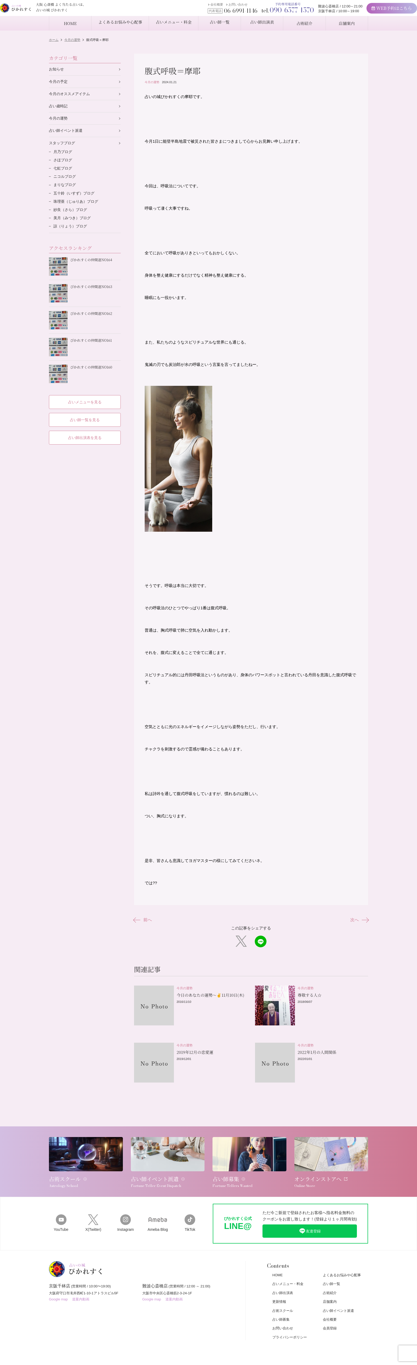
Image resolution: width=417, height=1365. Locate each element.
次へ (358, 922)
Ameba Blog (158, 1210)
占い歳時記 (59, 107)
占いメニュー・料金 (287, 1272)
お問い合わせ (217, 7)
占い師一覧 (331, 1272)
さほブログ (63, 164)
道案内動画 (80, 1290)
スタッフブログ (63, 146)
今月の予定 (59, 82)
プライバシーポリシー (289, 1325)
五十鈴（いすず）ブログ (75, 199)
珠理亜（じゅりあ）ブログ (77, 208)
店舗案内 (330, 1289)
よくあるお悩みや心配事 (342, 1263)
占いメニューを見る (85, 397)
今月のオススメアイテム (71, 95)
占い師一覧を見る (85, 415)
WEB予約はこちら (371, 11)
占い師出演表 (282, 1281)
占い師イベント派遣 (67, 133)
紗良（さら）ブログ (71, 216)
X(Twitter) (93, 1210)
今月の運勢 (152, 82)
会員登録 (330, 1316)
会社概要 (196, 7)
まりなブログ (65, 190)
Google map (58, 1290)
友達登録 (310, 1218)
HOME (277, 1263)
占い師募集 (281, 1307)
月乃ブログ (63, 155)
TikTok (190, 1210)
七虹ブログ (63, 173)
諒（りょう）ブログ (71, 234)
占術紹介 (330, 1281)
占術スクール (282, 1298)
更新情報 (279, 1289)
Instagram (125, 1210)
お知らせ (57, 69)
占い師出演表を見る (85, 433)
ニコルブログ (65, 181)
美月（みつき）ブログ (73, 225)
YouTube (61, 1210)
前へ (144, 922)
